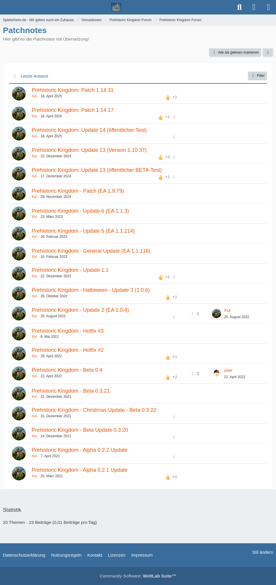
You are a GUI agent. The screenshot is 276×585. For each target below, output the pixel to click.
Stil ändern (262, 552)
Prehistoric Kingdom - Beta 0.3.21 (71, 391)
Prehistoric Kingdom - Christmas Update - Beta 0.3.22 (94, 410)
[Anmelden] (254, 7)
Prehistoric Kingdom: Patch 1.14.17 (72, 110)
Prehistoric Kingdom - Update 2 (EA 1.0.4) (80, 310)
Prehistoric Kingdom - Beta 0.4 (67, 370)
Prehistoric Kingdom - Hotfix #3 (68, 331)
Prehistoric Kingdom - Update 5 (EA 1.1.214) (83, 231)
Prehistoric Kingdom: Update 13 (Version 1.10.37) (89, 150)
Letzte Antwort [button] (34, 76)
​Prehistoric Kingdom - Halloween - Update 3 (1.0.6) (91, 290)
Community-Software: (138, 575)
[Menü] (268, 7)
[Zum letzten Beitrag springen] (216, 313)
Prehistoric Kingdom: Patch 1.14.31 (72, 90)
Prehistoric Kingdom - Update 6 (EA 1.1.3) (80, 211)
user (228, 370)
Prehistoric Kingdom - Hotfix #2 (68, 350)
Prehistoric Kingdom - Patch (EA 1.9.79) (78, 191)
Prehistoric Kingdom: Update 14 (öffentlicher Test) (89, 130)
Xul (34, 96)
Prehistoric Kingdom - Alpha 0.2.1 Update (79, 470)
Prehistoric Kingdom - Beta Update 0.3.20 (80, 430)
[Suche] (239, 7)
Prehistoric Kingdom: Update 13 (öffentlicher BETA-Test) (97, 170)
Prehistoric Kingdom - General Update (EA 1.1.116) (91, 251)
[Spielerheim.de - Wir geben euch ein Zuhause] (116, 7)
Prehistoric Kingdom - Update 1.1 (70, 270)
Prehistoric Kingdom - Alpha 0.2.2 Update (79, 450)
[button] (268, 52)
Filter (257, 76)
